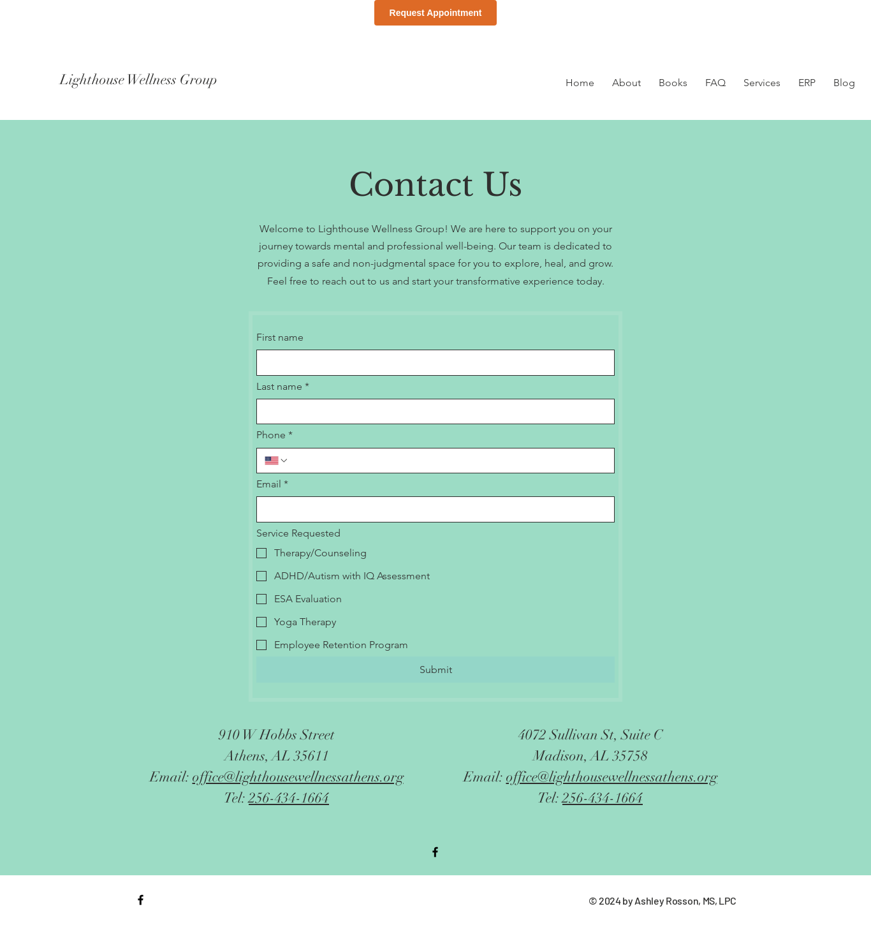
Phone (274, 435)
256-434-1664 (289, 797)
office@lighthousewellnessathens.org (298, 776)
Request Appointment (436, 13)
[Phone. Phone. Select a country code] (277, 460)
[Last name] (431, 411)
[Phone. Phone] (447, 460)
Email (272, 484)
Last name (282, 387)
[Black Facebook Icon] (435, 852)
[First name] (431, 362)
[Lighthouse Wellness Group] (173, 80)
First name (280, 337)
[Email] (431, 509)
